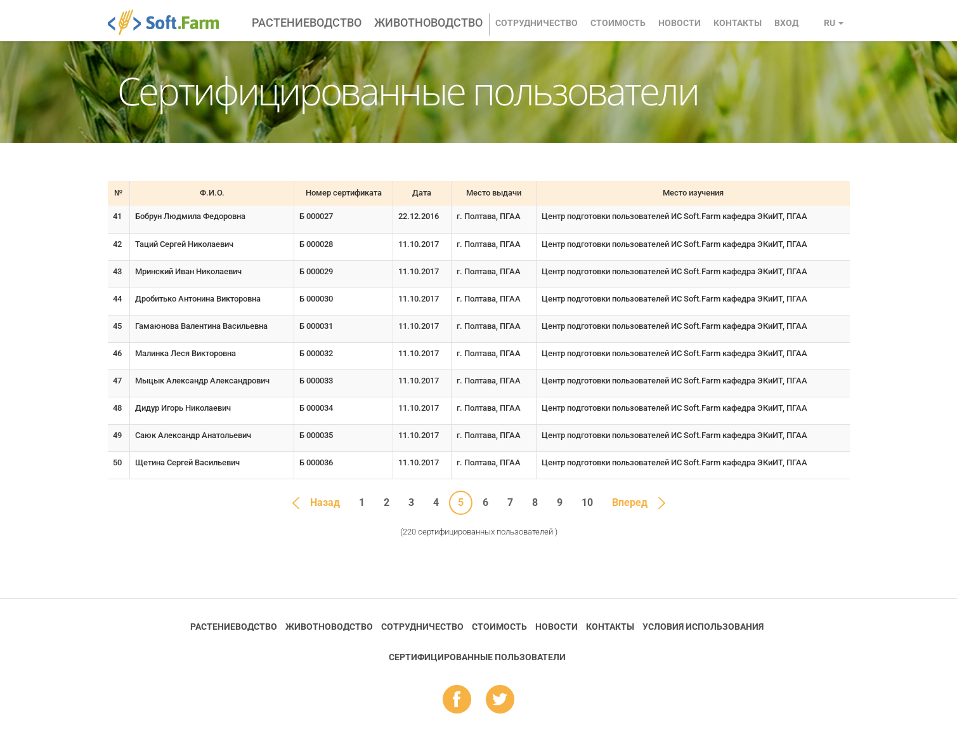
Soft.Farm (170, 22)
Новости (679, 23)
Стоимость (618, 23)
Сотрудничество (536, 23)
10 (587, 502)
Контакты (737, 23)
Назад (325, 502)
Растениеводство (306, 22)
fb (457, 700)
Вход (786, 23)
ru (833, 23)
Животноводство (428, 22)
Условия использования (703, 626)
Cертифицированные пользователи (477, 657)
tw (500, 700)
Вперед (630, 502)
